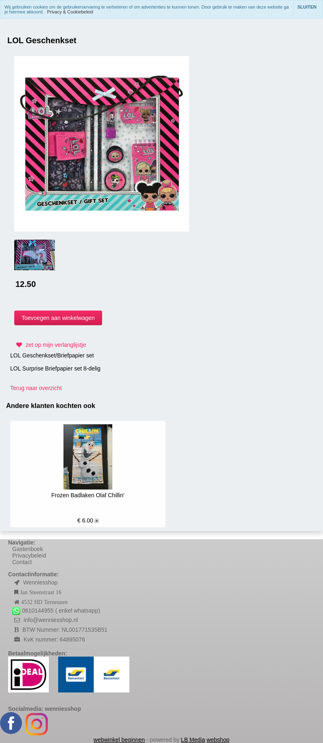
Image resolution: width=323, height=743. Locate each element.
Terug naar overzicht (36, 388)
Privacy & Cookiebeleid (70, 11)
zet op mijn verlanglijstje (50, 345)
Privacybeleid (29, 555)
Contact (22, 562)
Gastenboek (27, 549)
